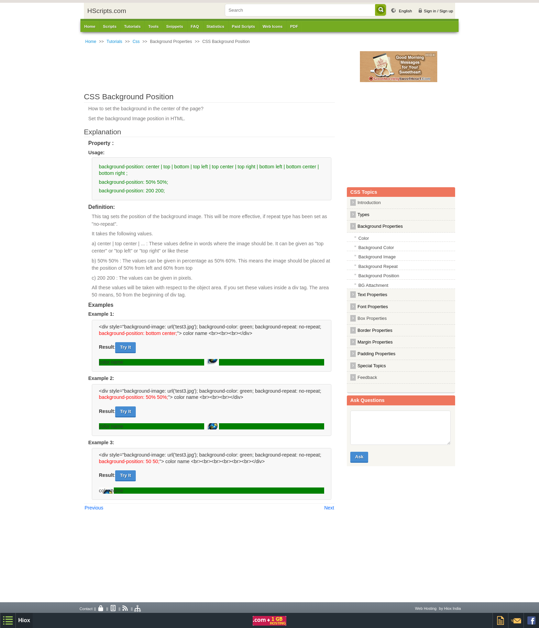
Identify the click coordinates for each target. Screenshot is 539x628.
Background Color (376, 247)
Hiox (24, 620)
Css (136, 41)
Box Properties (372, 318)
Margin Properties (375, 342)
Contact (85, 609)
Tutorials (114, 41)
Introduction (369, 202)
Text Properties (372, 294)
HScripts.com (106, 10)
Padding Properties (376, 353)
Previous (94, 508)
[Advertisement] (226, 66)
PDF (294, 26)
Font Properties (373, 306)
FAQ (195, 26)
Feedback (367, 377)
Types (364, 214)
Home (89, 26)
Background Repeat (378, 266)
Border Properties (375, 330)
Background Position (378, 275)
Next (329, 508)
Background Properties (380, 226)
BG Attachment (373, 285)
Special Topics (372, 365)
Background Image (377, 256)
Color (363, 238)
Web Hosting (426, 608)
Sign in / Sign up (438, 11)
